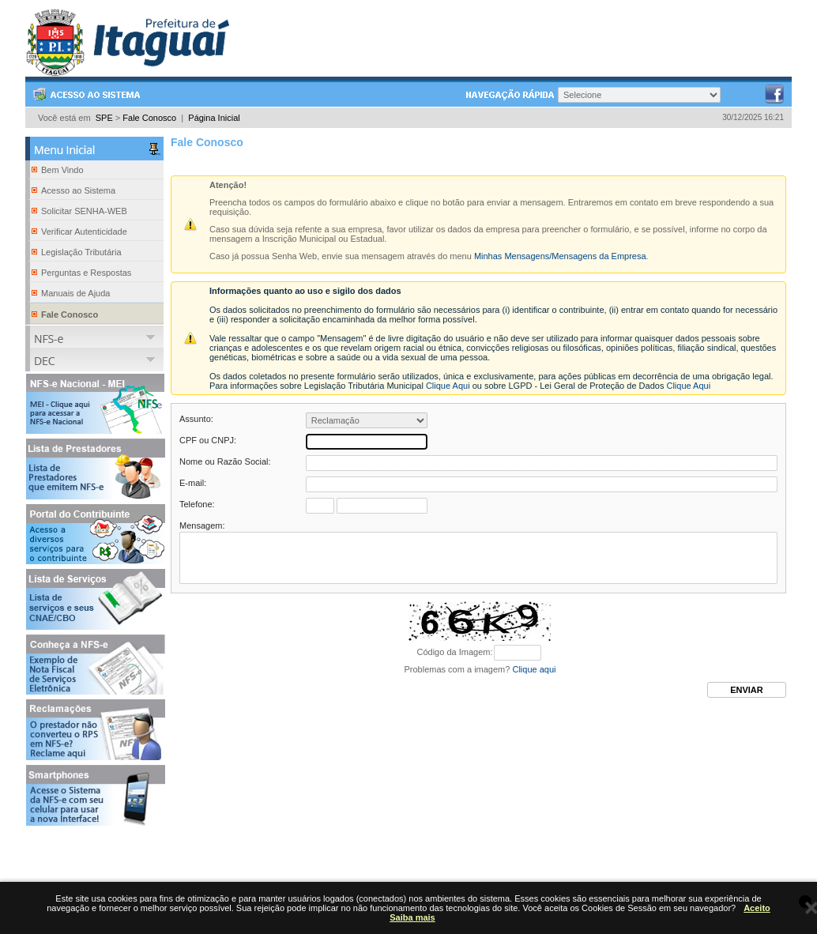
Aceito (757, 908)
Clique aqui (533, 681)
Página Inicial (213, 117)
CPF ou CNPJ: (207, 440)
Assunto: (196, 419)
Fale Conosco (149, 117)
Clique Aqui (448, 385)
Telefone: (197, 504)
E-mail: (192, 483)
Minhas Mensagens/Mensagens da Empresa (560, 256)
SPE (104, 117)
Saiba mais (412, 917)
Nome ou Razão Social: (225, 461)
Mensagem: (201, 525)
